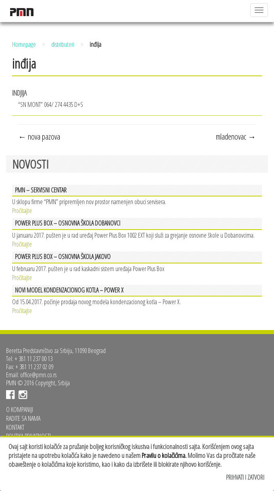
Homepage (24, 44)
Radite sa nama (23, 418)
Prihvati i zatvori (245, 477)
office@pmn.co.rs (38, 374)
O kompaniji (19, 409)
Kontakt (15, 427)
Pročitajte (22, 210)
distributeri (62, 44)
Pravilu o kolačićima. (164, 455)
